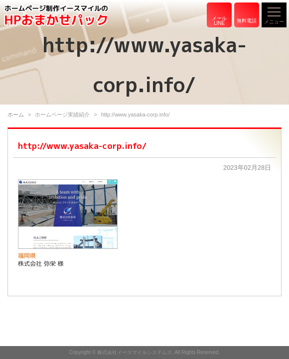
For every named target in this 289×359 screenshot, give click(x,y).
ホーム (15, 115)
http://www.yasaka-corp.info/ (82, 145)
